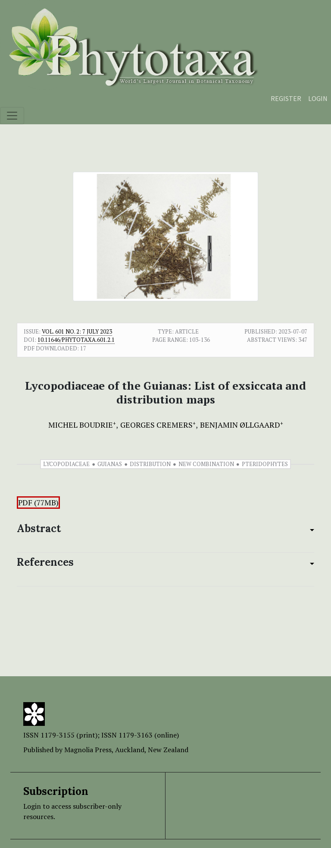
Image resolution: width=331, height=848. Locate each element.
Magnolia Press (88, 749)
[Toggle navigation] (12, 115)
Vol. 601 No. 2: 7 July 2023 (77, 331)
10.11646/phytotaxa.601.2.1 (76, 340)
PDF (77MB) (38, 503)
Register (286, 98)
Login (318, 98)
